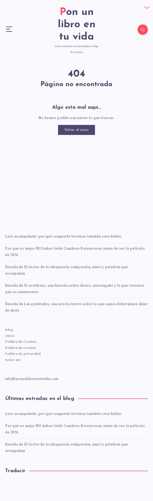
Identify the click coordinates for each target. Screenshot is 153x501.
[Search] (143, 29)
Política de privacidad (23, 354)
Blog (9, 330)
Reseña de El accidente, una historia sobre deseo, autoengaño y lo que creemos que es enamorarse (74, 288)
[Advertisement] (76, 184)
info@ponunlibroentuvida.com (32, 379)
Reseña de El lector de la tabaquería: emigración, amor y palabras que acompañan (66, 270)
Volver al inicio (76, 130)
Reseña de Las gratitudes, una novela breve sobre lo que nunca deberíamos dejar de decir (76, 307)
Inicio (10, 336)
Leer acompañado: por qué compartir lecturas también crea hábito (63, 236)
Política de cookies (20, 348)
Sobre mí (12, 360)
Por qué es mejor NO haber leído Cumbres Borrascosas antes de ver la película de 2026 (75, 251)
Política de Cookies (21, 342)
